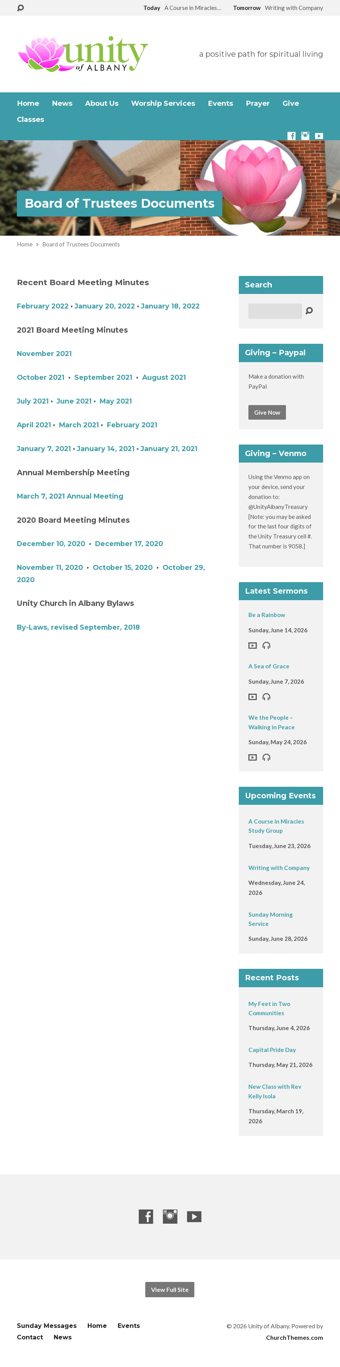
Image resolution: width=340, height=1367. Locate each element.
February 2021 (132, 425)
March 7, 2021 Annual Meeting (70, 496)
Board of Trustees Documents (120, 203)
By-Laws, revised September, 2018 (78, 627)
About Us (101, 103)
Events (220, 103)
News (62, 103)
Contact (30, 1337)
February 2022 (43, 306)
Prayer (258, 103)
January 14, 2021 (106, 449)
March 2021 (79, 425)
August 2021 (164, 377)
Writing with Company (279, 867)
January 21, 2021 (169, 449)
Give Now (267, 412)
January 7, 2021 (44, 449)
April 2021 (34, 425)
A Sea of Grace (268, 666)
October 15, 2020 (123, 567)
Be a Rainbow (266, 614)
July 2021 (33, 401)
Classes (30, 119)
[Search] (275, 311)
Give (291, 103)
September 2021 (103, 377)
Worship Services (163, 103)
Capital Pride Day (272, 1049)
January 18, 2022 (170, 306)
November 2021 (44, 354)
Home (28, 103)
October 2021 (40, 377)
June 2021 (74, 401)
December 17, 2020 (129, 544)
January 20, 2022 (105, 306)
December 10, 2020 (51, 544)
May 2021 (116, 401)
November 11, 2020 (50, 567)
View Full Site (170, 1289)
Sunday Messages (47, 1325)
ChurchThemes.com (294, 1337)
